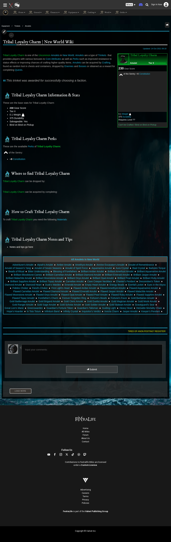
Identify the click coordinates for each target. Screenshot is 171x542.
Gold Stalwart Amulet (120, 304)
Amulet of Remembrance (141, 264)
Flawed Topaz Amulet (23, 298)
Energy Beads (117, 284)
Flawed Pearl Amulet (96, 294)
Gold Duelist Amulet (97, 301)
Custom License (89, 465)
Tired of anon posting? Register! (147, 331)
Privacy (85, 500)
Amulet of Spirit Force (76, 268)
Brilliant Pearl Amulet (128, 278)
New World (68, 55)
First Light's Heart (60, 288)
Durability (126, 117)
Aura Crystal (122, 268)
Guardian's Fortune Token (60, 308)
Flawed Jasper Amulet (112, 291)
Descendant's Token (149, 281)
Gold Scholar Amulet (70, 304)
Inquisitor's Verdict (91, 311)
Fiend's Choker (40, 288)
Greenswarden (35, 308)
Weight (125, 114)
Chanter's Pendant (125, 281)
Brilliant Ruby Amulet (153, 278)
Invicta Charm (112, 311)
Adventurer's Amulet (23, 264)
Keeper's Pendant (150, 311)
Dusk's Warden (53, 284)
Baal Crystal (138, 268)
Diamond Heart (33, 284)
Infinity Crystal (70, 311)
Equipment (6, 26)
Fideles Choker (20, 288)
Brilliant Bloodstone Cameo (28, 274)
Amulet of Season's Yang (18, 268)
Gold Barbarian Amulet (142, 298)
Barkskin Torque (157, 268)
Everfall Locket (135, 284)
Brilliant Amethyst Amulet (120, 271)
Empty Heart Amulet (95, 284)
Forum (86, 435)
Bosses (82, 66)
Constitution (144, 74)
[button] (130, 5)
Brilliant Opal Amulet (103, 278)
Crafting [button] (89, 12)
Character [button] (52, 12)
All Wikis (86, 432)
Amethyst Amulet (84, 264)
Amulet (133, 63)
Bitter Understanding (38, 271)
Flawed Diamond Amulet (55, 291)
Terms (86, 496)
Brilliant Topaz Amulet (51, 281)
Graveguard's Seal (144, 304)
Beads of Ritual (16, 271)
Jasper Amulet (130, 311)
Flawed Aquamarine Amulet (143, 288)
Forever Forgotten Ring (74, 298)
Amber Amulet (64, 264)
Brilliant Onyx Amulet (78, 278)
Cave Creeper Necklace (99, 281)
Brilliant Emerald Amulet (117, 274)
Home (85, 428)
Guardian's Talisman (87, 308)
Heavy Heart (126, 308)
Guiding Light (109, 308)
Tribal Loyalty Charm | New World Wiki (38, 42)
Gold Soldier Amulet (95, 304)
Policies (85, 503)
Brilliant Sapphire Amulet (23, 281)
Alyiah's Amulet (45, 264)
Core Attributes (53, 59)
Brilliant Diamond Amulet (88, 274)
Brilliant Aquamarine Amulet (151, 271)
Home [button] (19, 12)
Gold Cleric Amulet (73, 301)
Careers (85, 493)
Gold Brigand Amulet (49, 301)
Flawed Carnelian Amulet (26, 291)
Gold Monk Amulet (147, 301)
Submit (92, 369)
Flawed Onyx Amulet (46, 294)
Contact (85, 441)
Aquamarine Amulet (102, 268)
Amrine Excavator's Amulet (110, 264)
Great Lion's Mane (14, 308)
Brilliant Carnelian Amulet (59, 274)
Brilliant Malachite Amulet (19, 278)
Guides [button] (121, 12)
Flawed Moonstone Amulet (18, 294)
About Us (85, 438)
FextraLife (68, 511)
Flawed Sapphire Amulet (149, 294)
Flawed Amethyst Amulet (113, 288)
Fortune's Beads (98, 298)
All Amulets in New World (85, 259)
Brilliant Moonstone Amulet (49, 278)
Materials (62, 219)
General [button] (35, 12)
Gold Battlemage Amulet (22, 301)
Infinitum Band (52, 311)
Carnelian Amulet (75, 281)
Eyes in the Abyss (156, 284)
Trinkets (17, 26)
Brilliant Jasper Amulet (145, 274)
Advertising (85, 490)
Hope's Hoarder (15, 311)
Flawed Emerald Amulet (84, 291)
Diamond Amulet (13, 284)
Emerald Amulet (73, 284)
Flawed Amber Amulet (84, 288)
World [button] (105, 12)
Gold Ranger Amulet (22, 304)
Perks (76, 59)
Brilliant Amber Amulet (92, 271)
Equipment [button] (71, 12)
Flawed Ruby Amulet (122, 294)
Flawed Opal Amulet (71, 294)
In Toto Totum (34, 311)
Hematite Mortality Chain (149, 308)
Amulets (28, 26)
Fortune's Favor (119, 298)
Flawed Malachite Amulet (140, 291)
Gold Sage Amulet (46, 304)
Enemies (68, 66)
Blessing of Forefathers (65, 271)
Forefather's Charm (48, 298)
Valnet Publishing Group (96, 511)
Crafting (106, 62)
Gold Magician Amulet (122, 301)
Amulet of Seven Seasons (48, 268)
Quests (18, 70)
